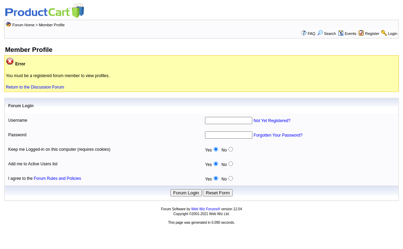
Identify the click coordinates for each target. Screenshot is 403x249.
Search (326, 33)
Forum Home (23, 25)
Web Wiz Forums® (205, 209)
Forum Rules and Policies (57, 178)
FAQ (311, 33)
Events (347, 33)
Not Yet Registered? (272, 120)
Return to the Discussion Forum (35, 87)
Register (372, 33)
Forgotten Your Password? (278, 135)
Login (392, 33)
